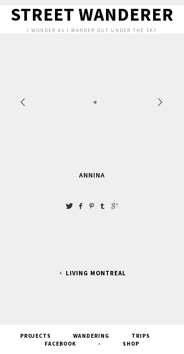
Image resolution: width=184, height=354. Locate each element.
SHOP (131, 342)
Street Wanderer (92, 14)
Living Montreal (92, 273)
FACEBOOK (60, 342)
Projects (35, 334)
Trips (140, 334)
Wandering (91, 334)
